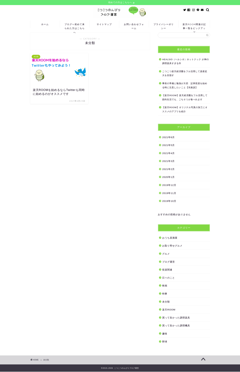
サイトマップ (104, 24)
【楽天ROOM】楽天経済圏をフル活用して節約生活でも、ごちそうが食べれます (184, 98)
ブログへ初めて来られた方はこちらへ (75, 25)
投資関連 (167, 270)
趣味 (164, 333)
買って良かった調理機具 (176, 325)
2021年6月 (168, 137)
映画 (164, 286)
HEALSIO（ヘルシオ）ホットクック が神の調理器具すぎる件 (185, 61)
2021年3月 (168, 161)
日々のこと (168, 278)
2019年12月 (169, 185)
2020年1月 (168, 177)
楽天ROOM (168, 310)
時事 (164, 294)
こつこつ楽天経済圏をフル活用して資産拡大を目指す (184, 73)
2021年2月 (168, 169)
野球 (164, 341)
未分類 (166, 302)
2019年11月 (169, 193)
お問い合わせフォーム (134, 25)
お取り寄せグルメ (172, 246)
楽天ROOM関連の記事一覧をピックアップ (194, 25)
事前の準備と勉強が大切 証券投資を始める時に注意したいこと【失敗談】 (184, 85)
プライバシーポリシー (164, 25)
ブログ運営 (168, 262)
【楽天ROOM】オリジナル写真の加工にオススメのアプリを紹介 (184, 110)
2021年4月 (168, 153)
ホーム (45, 24)
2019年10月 (169, 201)
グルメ (166, 254)
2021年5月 (168, 145)
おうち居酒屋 (169, 238)
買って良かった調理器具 (176, 317)
